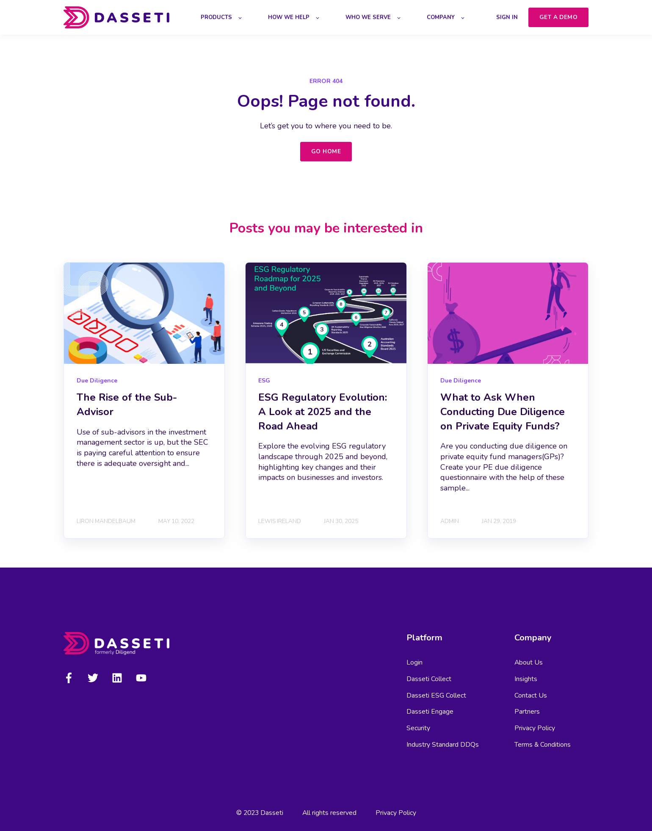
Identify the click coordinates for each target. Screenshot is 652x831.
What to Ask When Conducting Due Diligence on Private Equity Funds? (502, 411)
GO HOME (326, 151)
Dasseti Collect (428, 679)
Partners (527, 711)
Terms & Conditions (542, 744)
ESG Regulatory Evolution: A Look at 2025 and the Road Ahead (322, 411)
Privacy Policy (534, 728)
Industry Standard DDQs (442, 744)
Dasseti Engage (429, 711)
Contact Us (530, 695)
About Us (528, 662)
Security (418, 728)
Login (414, 662)
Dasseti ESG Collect (436, 695)
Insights (525, 679)
